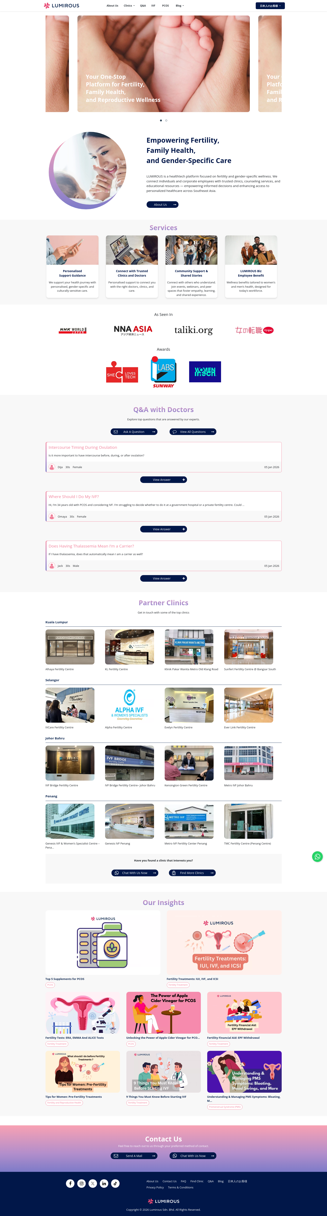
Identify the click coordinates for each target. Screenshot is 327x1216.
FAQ (183, 1181)
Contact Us (170, 1181)
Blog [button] (179, 5)
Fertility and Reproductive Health (64, 1102)
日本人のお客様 (237, 1181)
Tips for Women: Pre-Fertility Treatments (74, 1097)
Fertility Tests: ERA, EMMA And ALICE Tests (75, 1038)
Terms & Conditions (180, 1187)
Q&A (143, 5)
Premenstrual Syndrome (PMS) (225, 1106)
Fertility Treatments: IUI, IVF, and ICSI (192, 979)
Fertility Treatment (178, 984)
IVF (153, 5)
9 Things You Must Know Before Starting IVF (156, 1097)
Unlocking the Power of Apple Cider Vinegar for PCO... (163, 1038)
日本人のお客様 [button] (269, 6)
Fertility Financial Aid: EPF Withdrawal (233, 1038)
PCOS (165, 5)
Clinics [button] (128, 5)
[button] (161, 120)
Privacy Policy (155, 1187)
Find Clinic (197, 1181)
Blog (221, 1181)
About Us (112, 5)
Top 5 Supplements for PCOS (65, 979)
